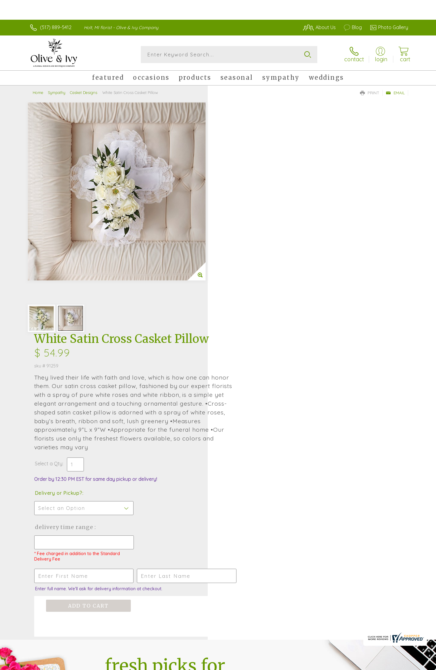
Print (369, 92)
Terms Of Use (275, 664)
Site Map (392, 664)
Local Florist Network (354, 664)
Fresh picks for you (165, 457)
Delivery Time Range (248, 296)
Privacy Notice (311, 664)
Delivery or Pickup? (242, 262)
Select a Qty (232, 233)
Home (38, 92)
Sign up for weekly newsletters (294, 453)
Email (395, 92)
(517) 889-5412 (55, 27)
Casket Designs (83, 92)
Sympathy (56, 92)
